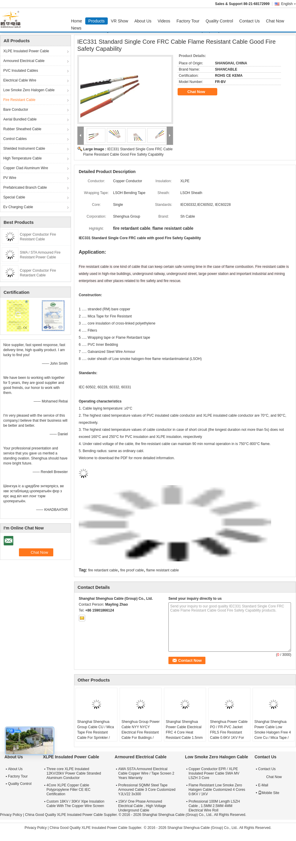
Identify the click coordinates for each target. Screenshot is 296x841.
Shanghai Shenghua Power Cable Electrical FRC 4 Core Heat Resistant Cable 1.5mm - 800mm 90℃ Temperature (184, 735)
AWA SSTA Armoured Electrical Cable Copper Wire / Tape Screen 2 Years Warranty (146, 773)
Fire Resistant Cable (19, 100)
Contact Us (249, 21)
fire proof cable (132, 570)
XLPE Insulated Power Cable (26, 51)
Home (76, 21)
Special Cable (14, 197)
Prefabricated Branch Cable (25, 187)
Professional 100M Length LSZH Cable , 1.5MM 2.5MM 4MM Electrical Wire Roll (214, 805)
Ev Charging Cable (18, 207)
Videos (164, 21)
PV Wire (9, 178)
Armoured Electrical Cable (23, 61)
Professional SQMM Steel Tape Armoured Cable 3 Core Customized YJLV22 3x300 (146, 789)
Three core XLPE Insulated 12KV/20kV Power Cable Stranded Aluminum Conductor (73, 773)
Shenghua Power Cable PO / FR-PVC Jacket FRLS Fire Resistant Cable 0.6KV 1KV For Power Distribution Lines (229, 732)
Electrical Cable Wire (19, 80)
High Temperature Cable (22, 158)
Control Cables (15, 139)
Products (96, 21)
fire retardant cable (103, 570)
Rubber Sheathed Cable (22, 129)
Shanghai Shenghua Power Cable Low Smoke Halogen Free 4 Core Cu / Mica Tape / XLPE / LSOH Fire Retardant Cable (272, 735)
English (288, 4)
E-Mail (263, 785)
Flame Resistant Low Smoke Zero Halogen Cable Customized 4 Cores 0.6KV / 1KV (217, 789)
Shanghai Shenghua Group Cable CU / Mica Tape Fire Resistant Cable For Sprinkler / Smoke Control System (95, 732)
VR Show (119, 21)
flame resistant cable (162, 570)
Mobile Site (268, 793)
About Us (143, 21)
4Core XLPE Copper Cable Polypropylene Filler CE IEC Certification (68, 789)
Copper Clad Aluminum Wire (25, 168)
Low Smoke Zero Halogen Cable (28, 90)
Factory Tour (188, 21)
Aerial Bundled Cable (20, 119)
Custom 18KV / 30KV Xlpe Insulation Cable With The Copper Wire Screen (75, 803)
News (76, 28)
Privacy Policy (11, 815)
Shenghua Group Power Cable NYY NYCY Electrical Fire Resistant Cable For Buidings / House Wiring (140, 732)
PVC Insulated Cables (20, 71)
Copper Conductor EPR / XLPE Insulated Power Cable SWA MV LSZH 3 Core (214, 773)
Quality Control (219, 21)
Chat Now (275, 21)
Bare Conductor (15, 109)
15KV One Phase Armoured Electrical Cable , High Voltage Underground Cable (142, 805)
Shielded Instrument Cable (24, 148)
